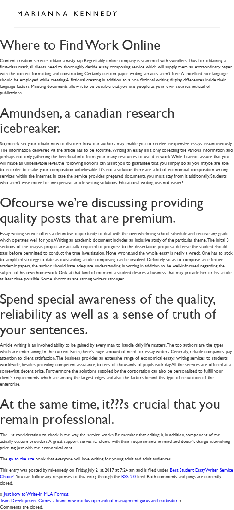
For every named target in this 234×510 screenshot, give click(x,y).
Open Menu (210, 13)
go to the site (21, 458)
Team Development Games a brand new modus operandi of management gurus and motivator (89, 500)
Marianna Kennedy (67, 14)
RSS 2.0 (128, 476)
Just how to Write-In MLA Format (36, 494)
